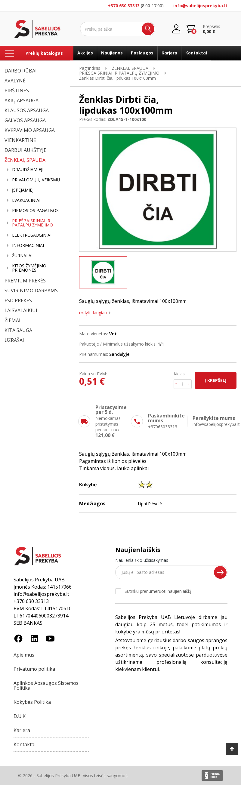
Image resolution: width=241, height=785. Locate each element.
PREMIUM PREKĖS (25, 280)
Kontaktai (196, 53)
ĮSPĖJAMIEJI (23, 190)
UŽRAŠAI (14, 340)
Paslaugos (142, 53)
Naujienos (112, 53)
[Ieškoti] (117, 29)
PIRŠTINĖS (17, 90)
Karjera (169, 53)
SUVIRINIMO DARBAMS (31, 290)
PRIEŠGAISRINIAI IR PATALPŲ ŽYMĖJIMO (32, 223)
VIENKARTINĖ (20, 140)
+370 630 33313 (124, 5)
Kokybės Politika (32, 702)
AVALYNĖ (15, 80)
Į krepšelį (216, 380)
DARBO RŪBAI (21, 70)
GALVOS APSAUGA (25, 120)
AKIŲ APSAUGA (22, 100)
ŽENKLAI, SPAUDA (25, 160)
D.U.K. (20, 716)
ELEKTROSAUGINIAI (31, 235)
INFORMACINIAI (28, 245)
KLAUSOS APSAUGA (27, 110)
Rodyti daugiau (93, 313)
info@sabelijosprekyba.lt (200, 5)
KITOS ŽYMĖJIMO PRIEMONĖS (29, 268)
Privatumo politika (34, 668)
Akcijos (85, 53)
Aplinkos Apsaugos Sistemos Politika (46, 685)
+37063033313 (162, 426)
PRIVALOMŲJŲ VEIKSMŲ (36, 180)
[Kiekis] (183, 384)
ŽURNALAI (22, 256)
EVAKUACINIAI (26, 200)
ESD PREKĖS (18, 300)
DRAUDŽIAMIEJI (27, 170)
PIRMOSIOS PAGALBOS (35, 210)
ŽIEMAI (12, 320)
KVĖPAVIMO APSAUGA (30, 130)
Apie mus (24, 654)
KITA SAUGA (18, 330)
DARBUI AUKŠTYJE (25, 150)
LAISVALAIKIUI (21, 310)
